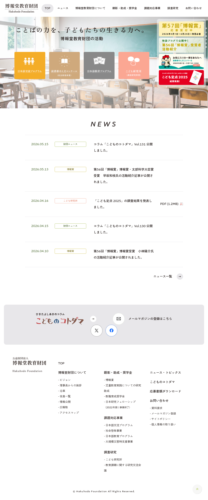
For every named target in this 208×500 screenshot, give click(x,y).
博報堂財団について (72, 372)
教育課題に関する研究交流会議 (122, 467)
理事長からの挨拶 (71, 385)
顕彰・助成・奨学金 (118, 372)
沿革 (62, 391)
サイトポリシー (161, 419)
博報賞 (110, 380)
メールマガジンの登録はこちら (150, 319)
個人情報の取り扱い (163, 424)
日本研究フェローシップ (120, 404)
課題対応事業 (113, 418)
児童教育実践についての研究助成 (122, 388)
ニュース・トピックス (165, 372)
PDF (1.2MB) (169, 204)
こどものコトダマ (162, 382)
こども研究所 (114, 460)
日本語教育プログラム (119, 436)
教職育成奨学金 (115, 396)
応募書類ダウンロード (165, 391)
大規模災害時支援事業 (119, 442)
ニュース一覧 (162, 276)
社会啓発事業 (114, 431)
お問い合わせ (159, 400)
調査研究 (110, 452)
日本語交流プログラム (119, 425)
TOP (61, 363)
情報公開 (65, 402)
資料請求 (156, 408)
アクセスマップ (69, 413)
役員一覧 (65, 396)
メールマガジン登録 (163, 413)
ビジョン (65, 380)
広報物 (64, 407)
